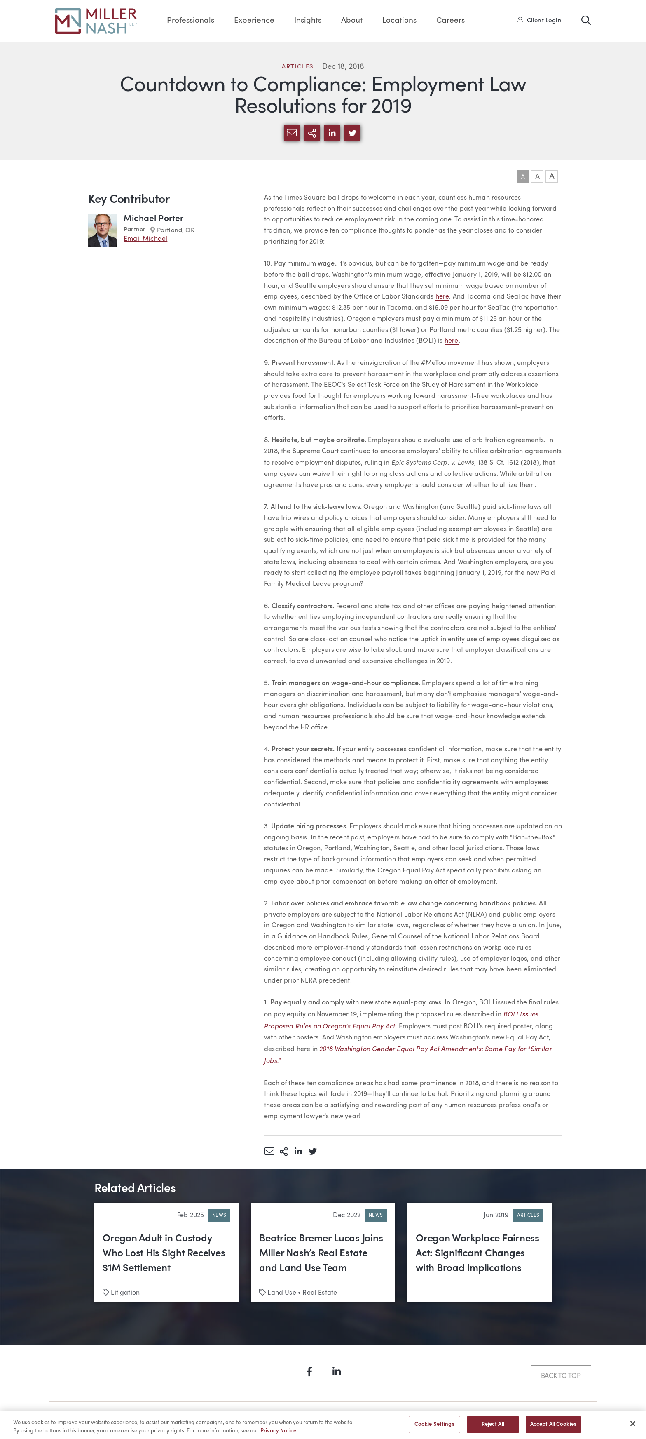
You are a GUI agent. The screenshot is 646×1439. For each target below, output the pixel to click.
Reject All (493, 1427)
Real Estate (319, 1293)
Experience (254, 21)
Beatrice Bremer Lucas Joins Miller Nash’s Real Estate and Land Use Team (321, 1254)
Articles (298, 67)
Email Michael (145, 239)
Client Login (539, 20)
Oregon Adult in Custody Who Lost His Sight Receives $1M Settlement (164, 1254)
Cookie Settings (434, 1427)
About (352, 21)
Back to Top (561, 1376)
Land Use (281, 1293)
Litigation (125, 1293)
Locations (399, 21)
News (219, 1215)
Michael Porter (154, 218)
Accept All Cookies (553, 1427)
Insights (307, 21)
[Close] (633, 1427)
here (442, 297)
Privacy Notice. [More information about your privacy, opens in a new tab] (278, 1434)
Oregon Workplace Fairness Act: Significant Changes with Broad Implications (477, 1254)
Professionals (190, 21)
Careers (450, 21)
